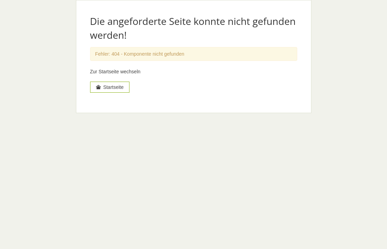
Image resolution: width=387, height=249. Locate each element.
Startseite (110, 87)
